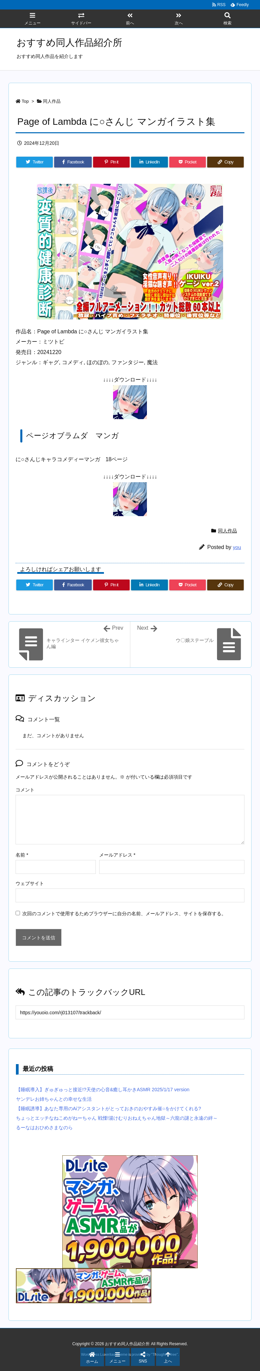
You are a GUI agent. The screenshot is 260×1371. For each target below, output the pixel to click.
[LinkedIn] (149, 162)
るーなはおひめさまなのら (44, 1127)
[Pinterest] (111, 162)
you (237, 547)
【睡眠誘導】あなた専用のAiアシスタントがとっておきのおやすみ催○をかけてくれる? (108, 1108)
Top (25, 101)
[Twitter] (34, 162)
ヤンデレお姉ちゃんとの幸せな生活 (54, 1099)
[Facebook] (73, 162)
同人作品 (52, 101)
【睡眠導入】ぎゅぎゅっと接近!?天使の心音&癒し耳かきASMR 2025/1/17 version (103, 1089)
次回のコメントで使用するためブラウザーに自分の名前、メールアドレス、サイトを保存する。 (124, 913)
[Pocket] (187, 162)
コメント (25, 789)
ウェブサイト (30, 883)
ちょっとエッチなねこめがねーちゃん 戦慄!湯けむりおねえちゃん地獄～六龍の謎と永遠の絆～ (117, 1118)
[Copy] (225, 162)
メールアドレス (117, 855)
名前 (22, 855)
